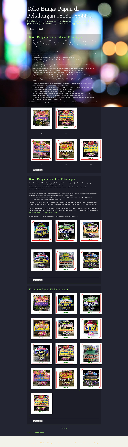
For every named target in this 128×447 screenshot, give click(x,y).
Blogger (96, 443)
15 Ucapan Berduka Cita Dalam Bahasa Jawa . (43, 212)
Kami (40, 29)
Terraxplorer (78, 443)
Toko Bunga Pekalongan (46, 443)
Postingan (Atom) (39, 432)
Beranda (64, 428)
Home (31, 29)
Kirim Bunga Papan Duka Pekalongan (52, 179)
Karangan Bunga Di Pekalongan (48, 289)
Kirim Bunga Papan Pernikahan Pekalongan (55, 37)
